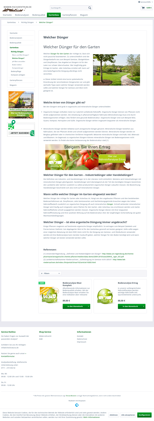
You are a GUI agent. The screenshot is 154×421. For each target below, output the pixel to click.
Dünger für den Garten (60, 53)
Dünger (110, 204)
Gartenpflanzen (16, 80)
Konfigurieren (144, 415)
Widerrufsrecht (45, 336)
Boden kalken (17, 65)
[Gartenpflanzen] (69, 15)
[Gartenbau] (54, 15)
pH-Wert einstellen (18, 61)
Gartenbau (14, 47)
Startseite (13, 33)
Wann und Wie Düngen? (20, 55)
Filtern (45, 273)
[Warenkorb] (147, 7)
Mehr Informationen (91, 417)
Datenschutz (82, 339)
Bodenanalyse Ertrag (128, 283)
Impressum (81, 342)
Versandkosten (71, 396)
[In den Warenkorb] (76, 306)
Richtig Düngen (17, 51)
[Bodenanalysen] (22, 15)
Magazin (13, 85)
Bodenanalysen (16, 38)
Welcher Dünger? (18, 58)
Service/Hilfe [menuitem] (144, 2)
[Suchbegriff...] (71, 7)
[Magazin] (84, 15)
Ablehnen (114, 415)
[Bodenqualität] (39, 15)
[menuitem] (71, 7)
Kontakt (80, 336)
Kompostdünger (17, 68)
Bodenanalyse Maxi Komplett (72, 284)
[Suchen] (89, 7)
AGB (40, 339)
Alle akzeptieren (128, 415)
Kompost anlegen (18, 75)
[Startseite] (7, 15)
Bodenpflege (16, 71)
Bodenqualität (15, 43)
